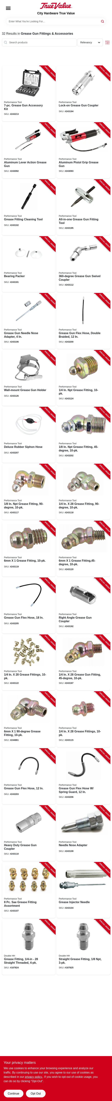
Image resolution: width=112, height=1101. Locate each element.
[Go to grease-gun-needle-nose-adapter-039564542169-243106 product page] (28, 321)
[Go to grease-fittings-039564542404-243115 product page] (83, 719)
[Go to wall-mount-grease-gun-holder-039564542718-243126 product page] (28, 378)
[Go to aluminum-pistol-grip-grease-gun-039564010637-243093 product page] (83, 150)
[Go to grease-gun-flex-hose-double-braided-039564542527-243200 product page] (83, 321)
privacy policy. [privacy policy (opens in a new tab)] (34, 1076)
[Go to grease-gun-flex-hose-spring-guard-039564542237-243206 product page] (83, 776)
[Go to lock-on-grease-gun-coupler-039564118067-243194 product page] (83, 93)
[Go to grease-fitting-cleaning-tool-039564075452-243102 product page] (28, 207)
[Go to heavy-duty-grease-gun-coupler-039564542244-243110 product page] (28, 833)
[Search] (102, 21)
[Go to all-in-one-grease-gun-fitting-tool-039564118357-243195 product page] (83, 207)
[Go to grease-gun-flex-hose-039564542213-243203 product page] (28, 776)
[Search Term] (56, 21)
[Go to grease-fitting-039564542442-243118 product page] (83, 492)
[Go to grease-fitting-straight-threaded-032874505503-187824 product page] (28, 947)
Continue (13, 1093)
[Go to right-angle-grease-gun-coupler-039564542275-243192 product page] (83, 606)
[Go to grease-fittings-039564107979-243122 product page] (28, 663)
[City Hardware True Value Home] (56, 6)
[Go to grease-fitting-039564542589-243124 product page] (83, 378)
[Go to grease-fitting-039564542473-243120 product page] (83, 549)
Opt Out (36, 1093)
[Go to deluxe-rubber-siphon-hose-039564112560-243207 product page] (28, 435)
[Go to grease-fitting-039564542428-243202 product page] (83, 435)
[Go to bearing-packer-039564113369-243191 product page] (28, 264)
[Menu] (8, 8)
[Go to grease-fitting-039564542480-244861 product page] (28, 719)
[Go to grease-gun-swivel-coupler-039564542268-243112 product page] (83, 264)
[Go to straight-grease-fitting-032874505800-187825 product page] (83, 947)
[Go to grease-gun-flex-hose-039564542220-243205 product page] (28, 606)
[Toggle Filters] (107, 42)
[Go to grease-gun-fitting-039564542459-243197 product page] (83, 663)
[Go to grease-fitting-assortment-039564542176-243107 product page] (28, 890)
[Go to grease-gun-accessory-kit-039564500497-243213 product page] (28, 93)
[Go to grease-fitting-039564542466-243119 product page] (28, 549)
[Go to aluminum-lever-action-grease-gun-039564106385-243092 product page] (28, 150)
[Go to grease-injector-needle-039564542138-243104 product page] (83, 890)
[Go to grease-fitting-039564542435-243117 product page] (28, 492)
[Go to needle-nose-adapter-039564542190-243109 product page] (83, 833)
